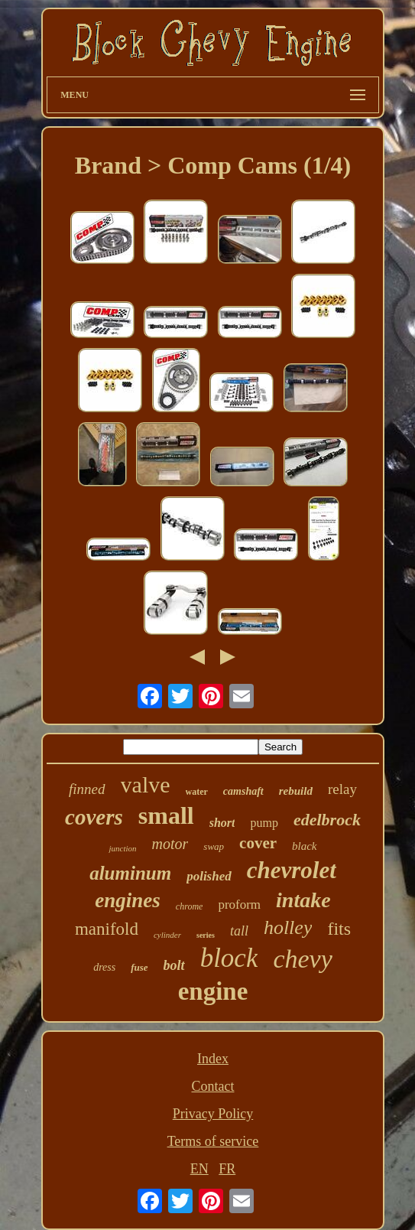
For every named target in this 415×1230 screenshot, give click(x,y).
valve (145, 784)
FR (227, 1168)
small (166, 815)
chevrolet (291, 870)
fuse (139, 967)
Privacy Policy (213, 1113)
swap (213, 846)
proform (239, 904)
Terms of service (213, 1141)
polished (209, 876)
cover (258, 843)
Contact (212, 1086)
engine (213, 991)
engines (127, 900)
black (304, 846)
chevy (302, 959)
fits (339, 929)
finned (87, 789)
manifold (106, 929)
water (197, 791)
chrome (189, 906)
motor (170, 843)
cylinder (167, 934)
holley (288, 927)
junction (122, 848)
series (205, 935)
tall (239, 931)
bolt (174, 965)
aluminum (130, 873)
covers (94, 817)
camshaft (243, 791)
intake (303, 900)
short (222, 822)
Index (213, 1058)
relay (342, 789)
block (229, 958)
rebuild (296, 791)
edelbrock (327, 819)
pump (263, 822)
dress (104, 967)
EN (199, 1168)
